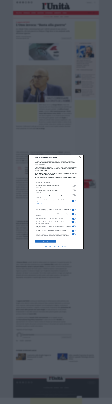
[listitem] (56, 182)
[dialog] (56, 202)
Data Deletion (48, 246)
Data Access (56, 246)
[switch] (74, 186)
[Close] (80, 157)
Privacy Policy (64, 246)
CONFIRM (45, 241)
